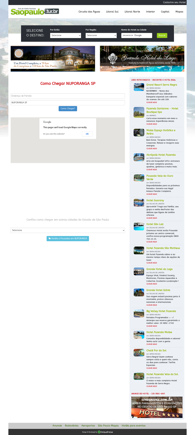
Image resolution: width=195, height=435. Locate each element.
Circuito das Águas (89, 11)
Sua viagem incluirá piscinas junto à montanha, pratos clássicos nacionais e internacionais (163, 299)
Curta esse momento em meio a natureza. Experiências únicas (161, 119)
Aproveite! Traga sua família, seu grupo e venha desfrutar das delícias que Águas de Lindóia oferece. (162, 210)
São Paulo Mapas (108, 425)
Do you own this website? (54, 134)
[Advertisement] (68, 190)
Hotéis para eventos (133, 425)
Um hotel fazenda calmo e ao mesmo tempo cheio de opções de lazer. (163, 257)
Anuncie (57, 425)
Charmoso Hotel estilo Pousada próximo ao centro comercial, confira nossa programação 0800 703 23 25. (162, 234)
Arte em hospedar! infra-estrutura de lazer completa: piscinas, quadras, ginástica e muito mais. (163, 164)
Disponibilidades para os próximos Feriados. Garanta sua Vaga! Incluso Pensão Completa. (163, 188)
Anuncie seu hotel (140, 394)
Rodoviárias (71, 425)
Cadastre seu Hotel (174, 2)
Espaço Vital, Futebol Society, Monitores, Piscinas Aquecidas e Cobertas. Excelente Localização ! (162, 278)
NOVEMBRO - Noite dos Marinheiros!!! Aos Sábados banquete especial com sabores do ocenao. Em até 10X (161, 95)
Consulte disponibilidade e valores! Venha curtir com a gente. (163, 340)
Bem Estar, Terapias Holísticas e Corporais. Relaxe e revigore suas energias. (162, 143)
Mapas (179, 11)
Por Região (91, 30)
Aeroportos (88, 425)
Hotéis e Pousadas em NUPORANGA (68, 238)
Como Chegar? (68, 108)
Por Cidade (16, 225)
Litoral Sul (112, 11)
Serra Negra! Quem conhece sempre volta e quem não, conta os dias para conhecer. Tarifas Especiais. (162, 361)
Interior (150, 11)
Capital (165, 11)
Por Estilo (55, 30)
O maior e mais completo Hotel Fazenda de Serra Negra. (161, 382)
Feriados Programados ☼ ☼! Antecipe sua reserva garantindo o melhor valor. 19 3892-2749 (163, 320)
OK (87, 134)
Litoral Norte (132, 11)
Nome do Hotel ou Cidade (133, 30)
